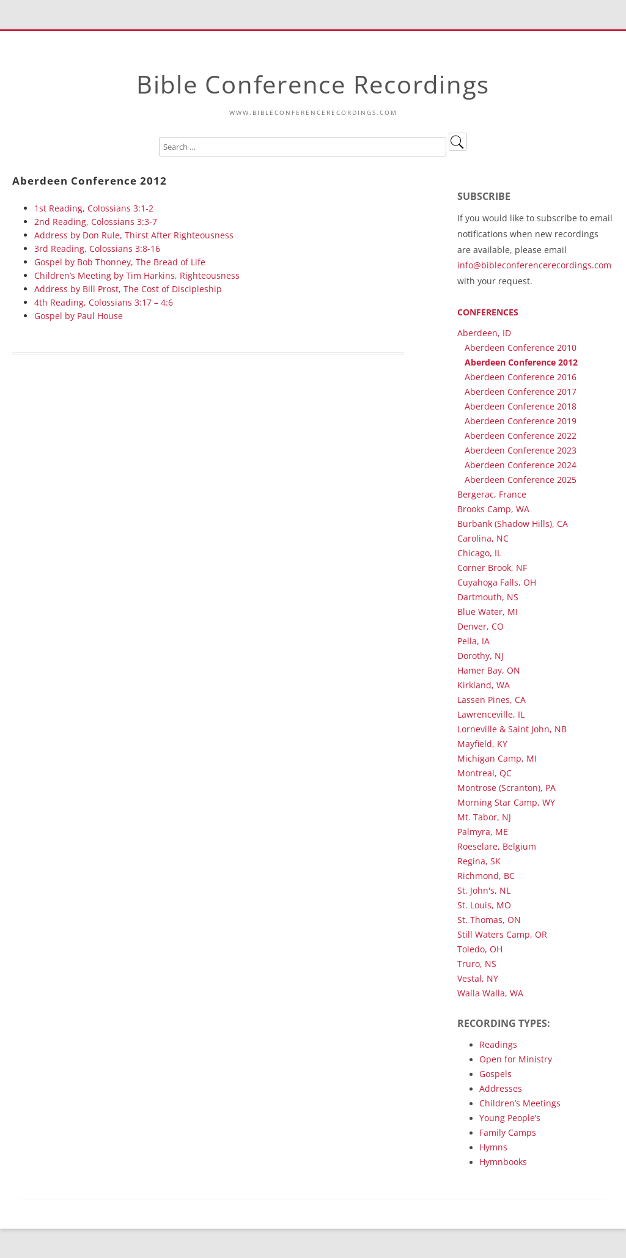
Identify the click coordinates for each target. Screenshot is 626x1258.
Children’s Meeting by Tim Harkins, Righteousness (137, 275)
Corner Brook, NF (492, 567)
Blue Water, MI (487, 611)
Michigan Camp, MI (497, 758)
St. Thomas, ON (489, 919)
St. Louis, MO (484, 905)
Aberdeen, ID (484, 333)
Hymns (493, 1147)
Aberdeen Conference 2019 (520, 421)
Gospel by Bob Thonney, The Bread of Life (119, 262)
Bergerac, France (491, 494)
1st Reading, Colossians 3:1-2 (93, 208)
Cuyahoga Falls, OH (496, 582)
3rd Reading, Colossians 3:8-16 (97, 248)
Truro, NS (476, 963)
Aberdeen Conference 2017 (520, 391)
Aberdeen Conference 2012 (521, 362)
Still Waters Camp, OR (502, 934)
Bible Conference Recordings (313, 84)
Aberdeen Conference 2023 (520, 450)
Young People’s (509, 1118)
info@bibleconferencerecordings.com (534, 265)
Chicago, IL (479, 553)
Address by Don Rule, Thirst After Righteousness (134, 235)
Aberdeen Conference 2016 (520, 377)
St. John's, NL (483, 890)
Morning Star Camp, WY (506, 802)
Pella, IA (473, 641)
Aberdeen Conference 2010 (520, 347)
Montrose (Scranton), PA (506, 787)
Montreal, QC (484, 773)
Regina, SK (479, 861)
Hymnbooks (503, 1162)
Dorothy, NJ (480, 655)
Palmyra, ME (482, 831)
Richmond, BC (486, 875)
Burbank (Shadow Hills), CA (512, 523)
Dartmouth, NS (487, 597)
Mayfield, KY (482, 743)
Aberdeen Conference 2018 (520, 406)
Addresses (500, 1088)
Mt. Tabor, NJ (484, 817)
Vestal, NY (477, 978)
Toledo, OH (480, 949)
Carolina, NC (483, 538)
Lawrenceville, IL (491, 714)
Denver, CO (480, 626)
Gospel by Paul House (78, 316)
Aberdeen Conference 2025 (520, 479)
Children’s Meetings (520, 1103)
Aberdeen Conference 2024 (520, 465)
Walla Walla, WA (490, 993)
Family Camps (507, 1132)
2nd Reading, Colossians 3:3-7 (95, 221)
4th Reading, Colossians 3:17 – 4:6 (103, 302)
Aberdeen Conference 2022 (520, 435)
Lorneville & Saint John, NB (512, 729)
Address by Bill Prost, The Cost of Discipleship (128, 289)
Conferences (487, 312)
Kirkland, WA (483, 685)
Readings (498, 1044)
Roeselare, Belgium (496, 846)
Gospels (495, 1074)
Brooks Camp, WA (493, 509)
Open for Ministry (515, 1059)
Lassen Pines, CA (491, 699)
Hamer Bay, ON (488, 670)
